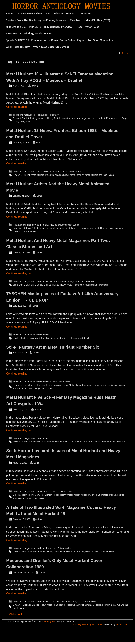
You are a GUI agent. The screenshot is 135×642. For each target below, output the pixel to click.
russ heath (107, 441)
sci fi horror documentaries (63, 601)
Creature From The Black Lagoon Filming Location (36, 20)
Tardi (21, 121)
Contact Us (84, 13)
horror (77, 495)
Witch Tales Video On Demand (51, 46)
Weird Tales (38, 498)
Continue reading (18, 106)
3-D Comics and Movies (60, 13)
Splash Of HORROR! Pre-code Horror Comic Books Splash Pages (45, 40)
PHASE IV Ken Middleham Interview (50, 26)
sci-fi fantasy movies (47, 224)
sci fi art (32, 231)
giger (52, 338)
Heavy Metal (53, 118)
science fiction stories (70, 171)
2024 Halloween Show (29, 13)
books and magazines (24, 115)
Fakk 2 (29, 228)
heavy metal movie (69, 228)
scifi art (21, 498)
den (15, 228)
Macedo (76, 118)
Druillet (25, 118)
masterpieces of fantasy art (69, 338)
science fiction (26, 388)
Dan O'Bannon (26, 284)
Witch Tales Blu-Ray (18, 46)
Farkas (55, 284)
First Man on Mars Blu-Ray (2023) (90, 20)
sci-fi (118, 118)
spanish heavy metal (65, 175)
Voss (27, 121)
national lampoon (83, 441)
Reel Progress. (49, 621)
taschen (88, 338)
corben (16, 441)
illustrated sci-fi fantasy (47, 115)
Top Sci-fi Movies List (101, 40)
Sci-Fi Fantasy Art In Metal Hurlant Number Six (52, 347)
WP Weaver (121, 624)
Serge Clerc (40, 388)
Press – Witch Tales (87, 26)
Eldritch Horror (52, 495)
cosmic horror (43, 491)
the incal (103, 175)
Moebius (110, 118)
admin (35, 86)
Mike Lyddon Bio (16, 26)
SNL (124, 441)
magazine (86, 118)
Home (9, 13)
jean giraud (59, 605)
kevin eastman (86, 228)
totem (21, 608)
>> (127, 53)
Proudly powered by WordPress (87, 624)
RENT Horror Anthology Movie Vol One (29, 33)
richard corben (118, 385)
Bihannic (17, 175)
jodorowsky (71, 605)
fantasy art (39, 228)
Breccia (17, 495)
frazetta (42, 118)
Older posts (14, 614)
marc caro (79, 284)
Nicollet (96, 441)
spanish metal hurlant (87, 175)
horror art (85, 495)
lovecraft (95, 495)
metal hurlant (98, 118)
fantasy (33, 118)
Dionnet (17, 118)
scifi (15, 498)
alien (15, 284)
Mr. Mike (69, 441)
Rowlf (24, 231)
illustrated (65, 118)
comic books (42, 281)
